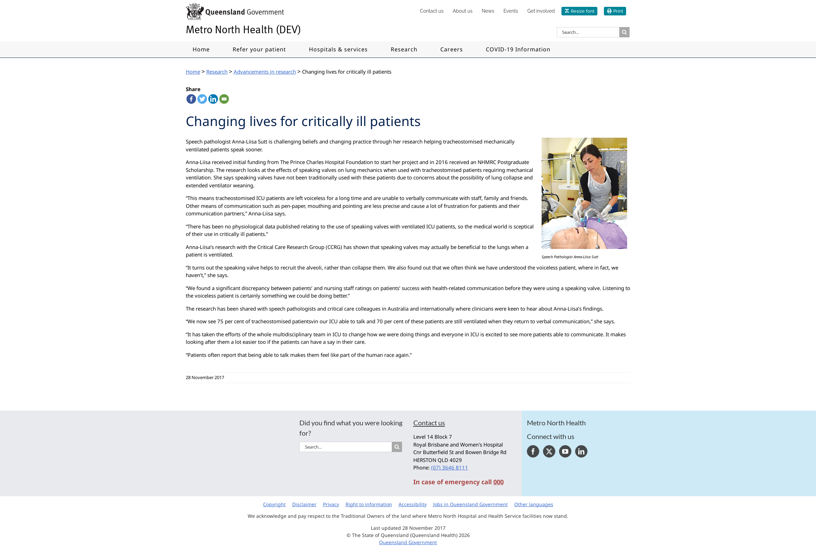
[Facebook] (533, 451)
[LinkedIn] (581, 451)
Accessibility (413, 504)
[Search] (624, 32)
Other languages (533, 504)
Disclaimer (304, 504)
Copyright (274, 504)
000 (498, 482)
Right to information (369, 504)
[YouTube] (565, 451)
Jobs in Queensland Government (470, 504)
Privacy (331, 504)
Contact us (429, 422)
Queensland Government (408, 542)
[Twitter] (549, 451)
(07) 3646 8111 (449, 467)
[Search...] (588, 32)
